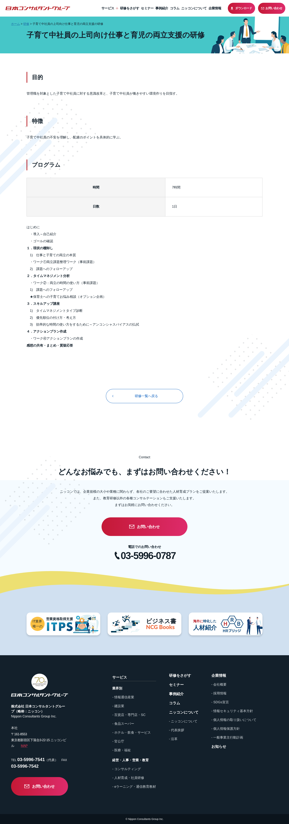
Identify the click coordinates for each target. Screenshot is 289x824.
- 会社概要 (219, 684)
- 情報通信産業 (123, 697)
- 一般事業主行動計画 (227, 737)
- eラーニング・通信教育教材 (134, 786)
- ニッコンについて (183, 721)
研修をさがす (129, 8)
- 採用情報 (219, 693)
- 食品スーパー (123, 724)
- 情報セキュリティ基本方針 (232, 711)
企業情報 (214, 8)
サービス (107, 8)
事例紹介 (161, 8)
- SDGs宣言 (220, 702)
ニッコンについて (194, 8)
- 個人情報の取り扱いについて (234, 720)
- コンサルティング (126, 769)
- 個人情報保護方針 (225, 729)
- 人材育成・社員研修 (128, 778)
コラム (175, 8)
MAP (24, 746)
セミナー (147, 8)
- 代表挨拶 (176, 730)
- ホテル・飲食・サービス (131, 732)
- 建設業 (118, 706)
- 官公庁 (118, 741)
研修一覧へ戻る (146, 396)
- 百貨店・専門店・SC (128, 715)
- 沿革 (173, 739)
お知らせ (218, 746)
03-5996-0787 (148, 555)
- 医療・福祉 (121, 750)
